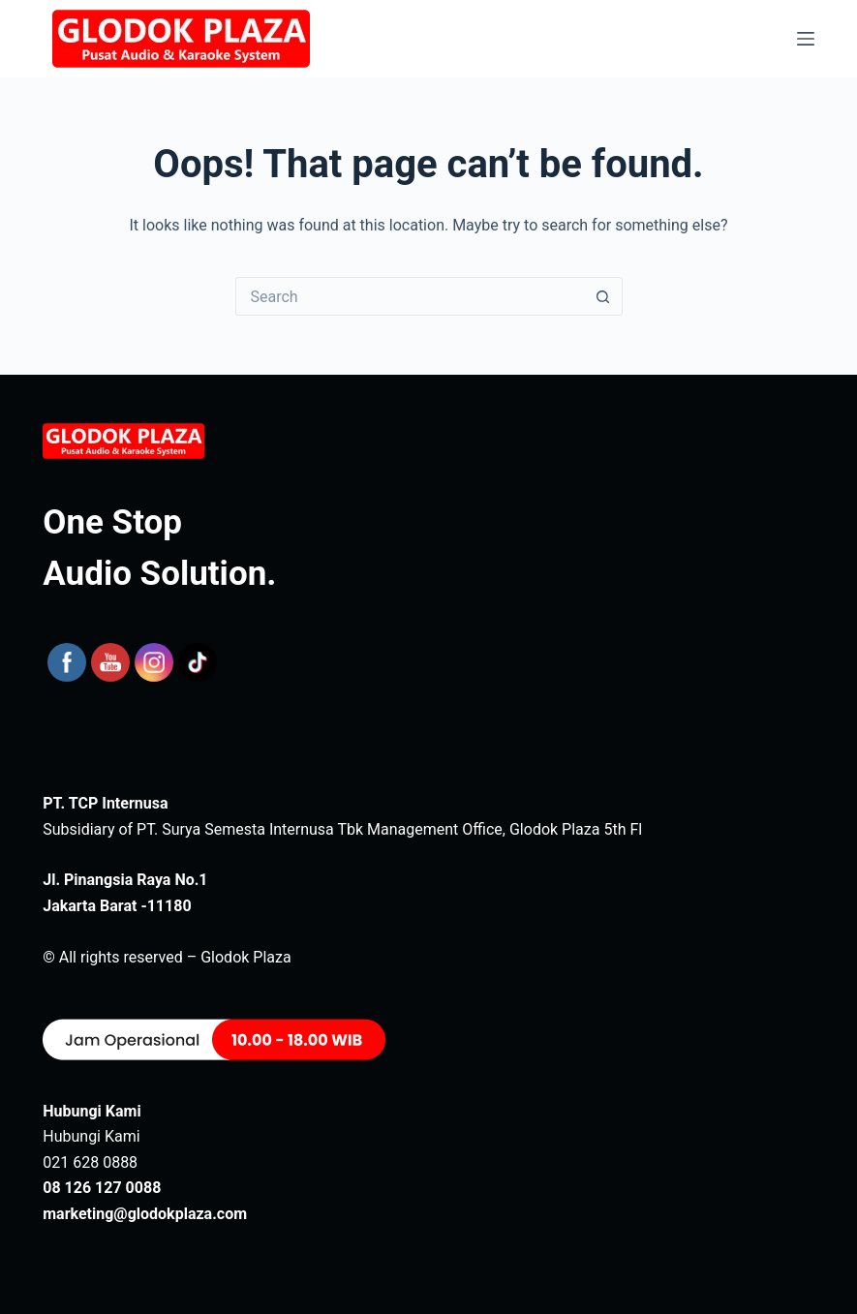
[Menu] (805, 38)
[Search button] (603, 296)
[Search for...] (409, 296)
